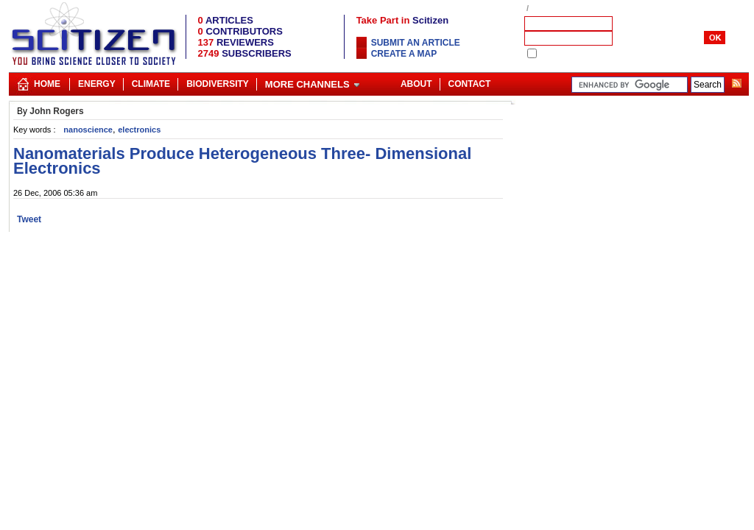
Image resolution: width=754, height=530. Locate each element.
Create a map (404, 54)
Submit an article (415, 43)
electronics (139, 129)
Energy (97, 84)
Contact (469, 84)
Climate (151, 84)
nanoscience (88, 129)
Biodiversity (217, 84)
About (416, 84)
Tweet (29, 219)
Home (47, 84)
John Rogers (56, 111)
